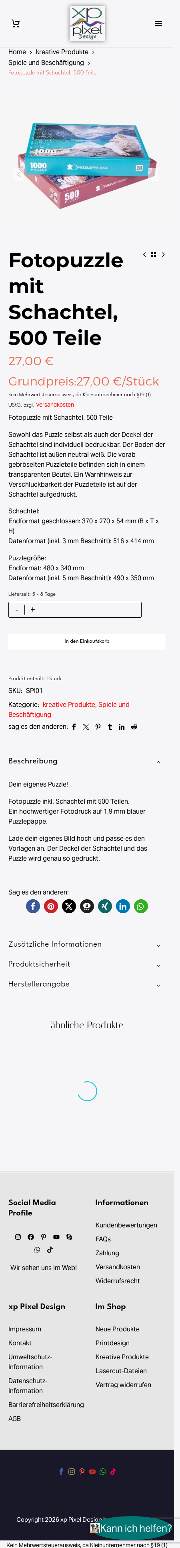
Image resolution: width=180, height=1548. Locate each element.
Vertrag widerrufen (123, 1385)
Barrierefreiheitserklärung (46, 1405)
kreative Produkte (62, 52)
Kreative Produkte (122, 1357)
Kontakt (20, 1343)
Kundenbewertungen (126, 1225)
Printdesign (113, 1343)
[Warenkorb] (15, 24)
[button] (33, 906)
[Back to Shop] (154, 254)
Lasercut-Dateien (121, 1371)
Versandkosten (55, 404)
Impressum (24, 1329)
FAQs (103, 1239)
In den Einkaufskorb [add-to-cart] (87, 641)
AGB (14, 1419)
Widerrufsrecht (118, 1281)
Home (17, 52)
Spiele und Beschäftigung (46, 63)
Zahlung (107, 1253)
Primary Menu (158, 23)
